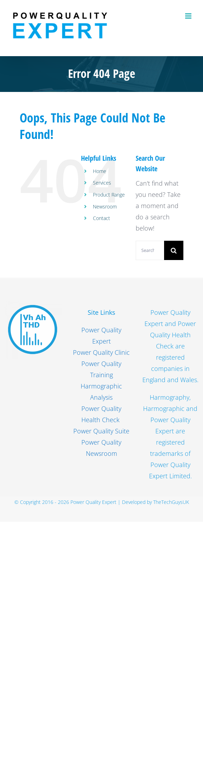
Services (102, 182)
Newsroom (105, 206)
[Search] (173, 250)
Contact (101, 218)
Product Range (109, 194)
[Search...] (150, 250)
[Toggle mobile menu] (188, 16)
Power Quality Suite (101, 431)
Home (99, 171)
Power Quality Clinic (101, 352)
